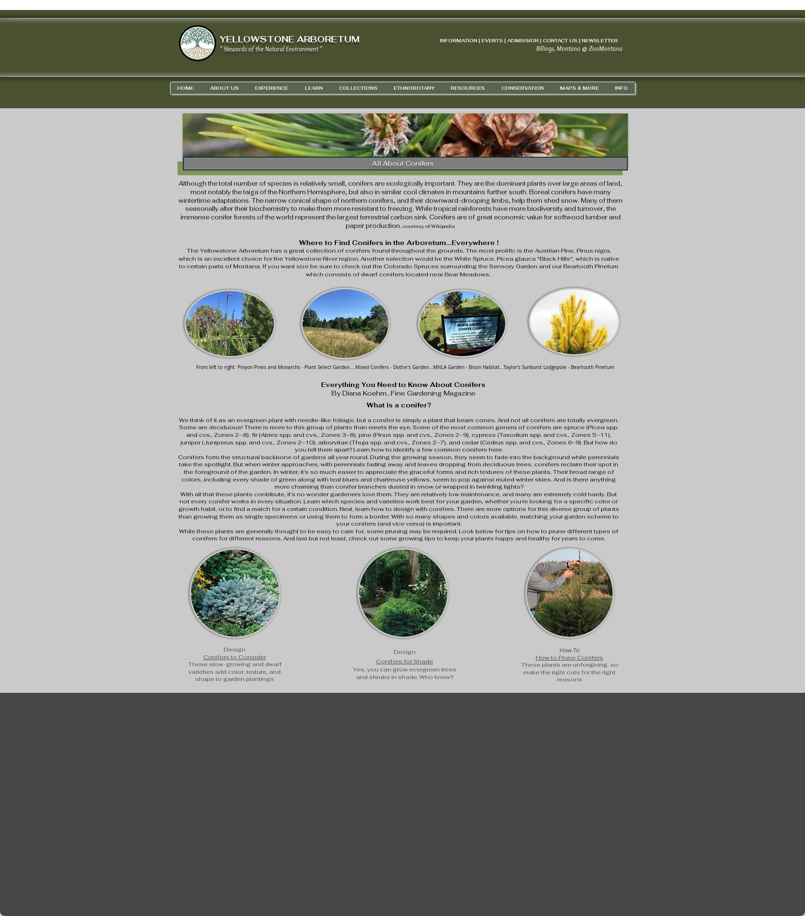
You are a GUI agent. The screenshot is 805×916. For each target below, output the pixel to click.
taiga (250, 192)
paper (355, 226)
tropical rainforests (463, 209)
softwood (569, 217)
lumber (596, 217)
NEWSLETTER (600, 41)
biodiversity (545, 209)
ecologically (404, 183)
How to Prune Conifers (569, 657)
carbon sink (408, 217)
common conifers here (468, 449)
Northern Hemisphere (312, 192)
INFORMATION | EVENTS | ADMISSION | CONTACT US (509, 41)
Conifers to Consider (234, 657)
